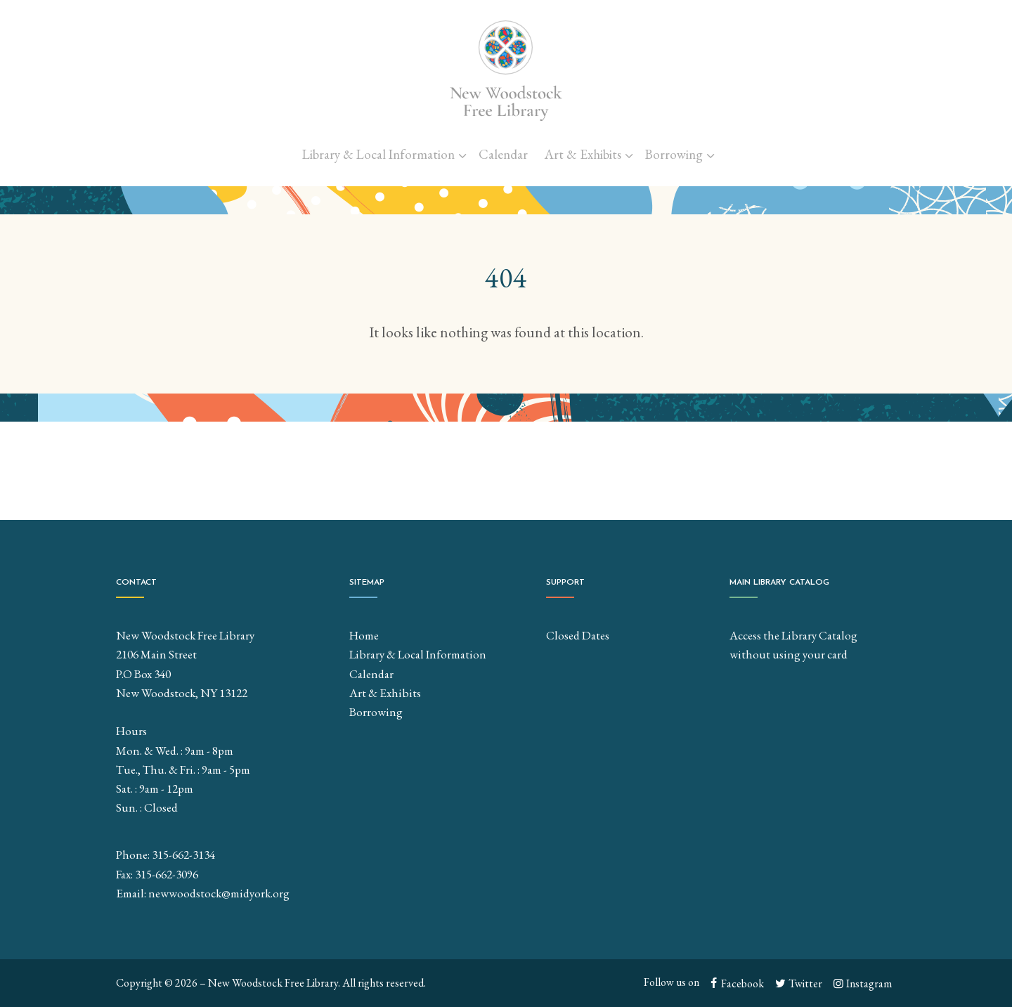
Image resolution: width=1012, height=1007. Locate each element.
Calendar (503, 154)
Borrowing (674, 154)
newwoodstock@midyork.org (219, 893)
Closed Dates (577, 635)
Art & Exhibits (583, 154)
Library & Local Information (378, 154)
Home (364, 635)
